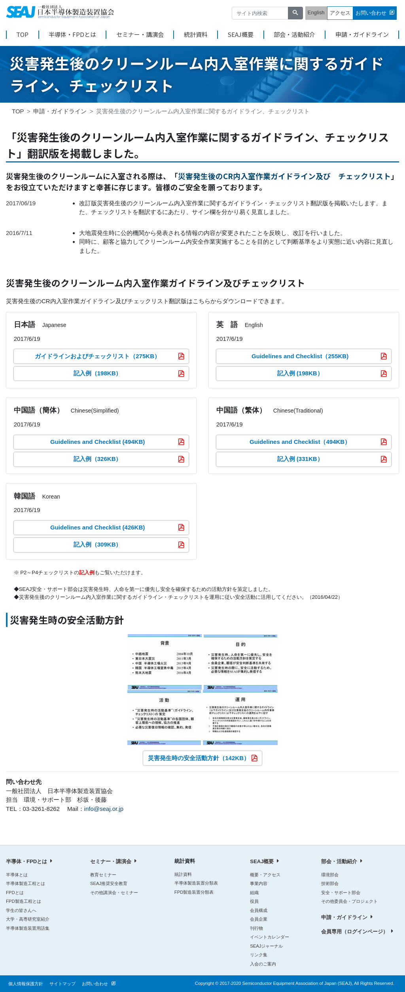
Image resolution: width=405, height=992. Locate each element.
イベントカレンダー (269, 937)
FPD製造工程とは (23, 901)
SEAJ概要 (240, 34)
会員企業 (258, 919)
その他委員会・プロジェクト (349, 901)
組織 (254, 892)
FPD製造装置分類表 (194, 892)
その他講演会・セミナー (114, 892)
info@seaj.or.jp (103, 808)
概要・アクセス (265, 874)
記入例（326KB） (98, 458)
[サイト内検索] (260, 13)
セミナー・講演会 (140, 34)
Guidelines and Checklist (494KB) (97, 441)
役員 (254, 901)
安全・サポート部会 (340, 892)
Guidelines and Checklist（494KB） (300, 441)
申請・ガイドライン (362, 34)
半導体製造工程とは (25, 883)
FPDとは (15, 892)
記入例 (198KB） (300, 373)
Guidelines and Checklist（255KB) (300, 356)
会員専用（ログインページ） (354, 932)
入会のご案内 (263, 963)
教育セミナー (103, 874)
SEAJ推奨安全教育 (108, 883)
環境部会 (330, 874)
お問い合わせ (371, 13)
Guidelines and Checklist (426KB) (97, 527)
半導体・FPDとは (72, 34)
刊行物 (256, 928)
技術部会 (330, 883)
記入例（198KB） (98, 373)
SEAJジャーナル (266, 946)
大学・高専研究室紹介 (27, 919)
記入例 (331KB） (300, 458)
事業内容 (258, 883)
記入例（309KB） (98, 544)
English (316, 12)
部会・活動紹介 (294, 34)
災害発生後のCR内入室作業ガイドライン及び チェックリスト (284, 175)
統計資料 (196, 34)
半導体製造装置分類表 (196, 883)
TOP (22, 34)
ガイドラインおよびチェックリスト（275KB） (97, 356)
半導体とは (17, 874)
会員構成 (258, 910)
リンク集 (258, 954)
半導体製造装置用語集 (27, 928)
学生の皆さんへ (21, 910)
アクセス (340, 13)
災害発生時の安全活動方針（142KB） (199, 758)
